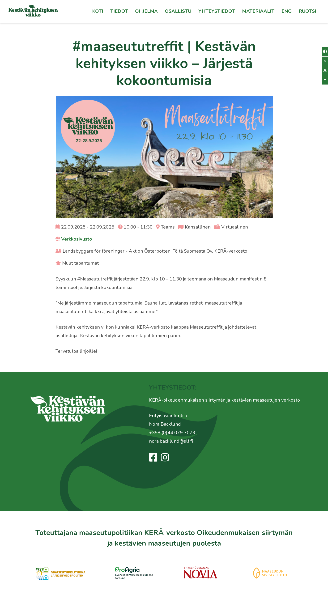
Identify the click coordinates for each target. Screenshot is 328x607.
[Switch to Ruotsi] (307, 11)
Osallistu (178, 11)
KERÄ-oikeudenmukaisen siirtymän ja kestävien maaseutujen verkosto (224, 400)
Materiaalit (258, 11)
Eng (286, 11)
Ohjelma (146, 11)
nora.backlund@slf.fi (171, 441)
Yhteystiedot (216, 11)
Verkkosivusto (76, 239)
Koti (97, 11)
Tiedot (119, 11)
